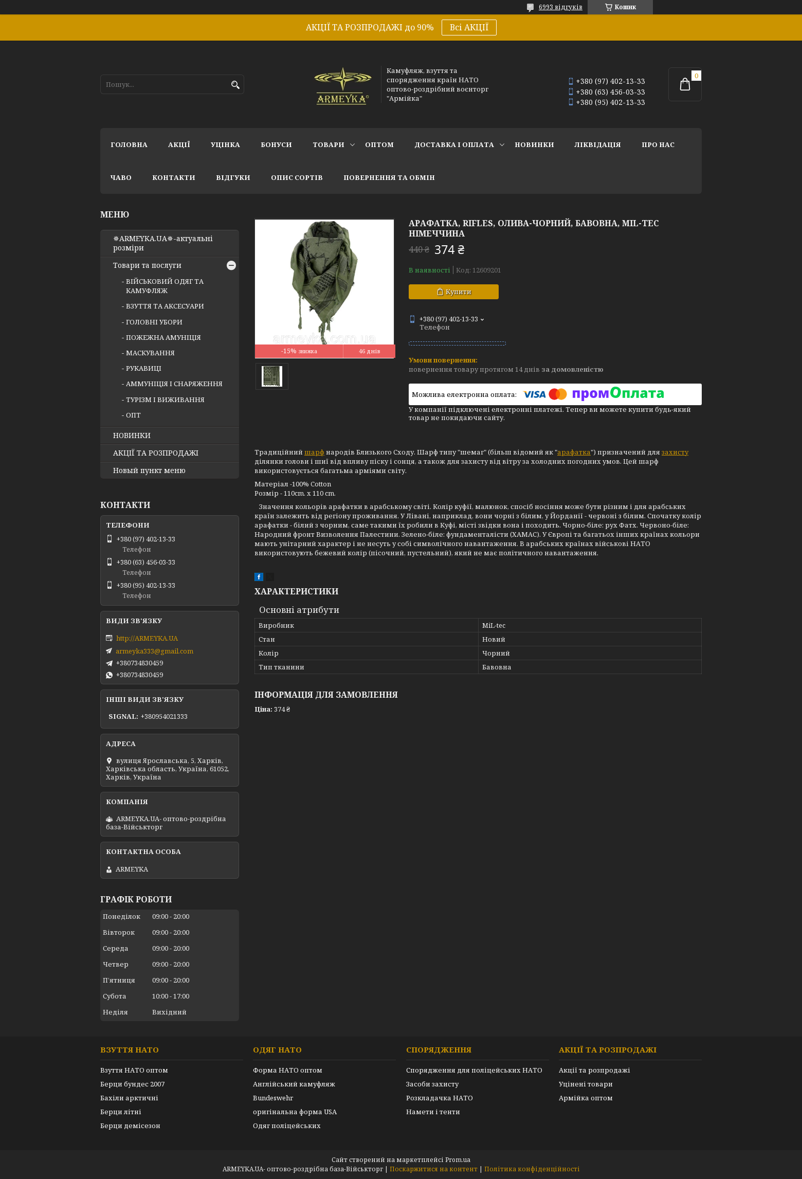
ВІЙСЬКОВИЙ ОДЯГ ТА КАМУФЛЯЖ (165, 286)
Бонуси (276, 144)
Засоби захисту (432, 1084)
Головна (129, 144)
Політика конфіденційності (532, 1169)
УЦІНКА (225, 144)
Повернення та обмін (389, 177)
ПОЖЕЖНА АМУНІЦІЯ (163, 337)
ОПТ (133, 415)
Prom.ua (457, 1159)
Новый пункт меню (149, 470)
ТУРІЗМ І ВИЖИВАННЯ (165, 399)
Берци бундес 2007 (132, 1084)
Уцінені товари (586, 1084)
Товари (328, 144)
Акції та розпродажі (594, 1070)
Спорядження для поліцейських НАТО (474, 1070)
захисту (675, 452)
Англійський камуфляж (294, 1084)
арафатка (574, 452)
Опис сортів (297, 177)
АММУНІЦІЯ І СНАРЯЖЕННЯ (174, 383)
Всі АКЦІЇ (469, 27)
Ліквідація (598, 144)
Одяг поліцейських (287, 1125)
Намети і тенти (433, 1111)
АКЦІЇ (179, 144)
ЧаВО (121, 177)
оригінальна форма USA (295, 1111)
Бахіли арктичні (129, 1097)
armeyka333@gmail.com (154, 651)
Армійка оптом (586, 1097)
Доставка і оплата (454, 144)
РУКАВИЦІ (143, 368)
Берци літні (120, 1111)
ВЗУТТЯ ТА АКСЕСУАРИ (165, 306)
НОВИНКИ (534, 144)
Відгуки (233, 177)
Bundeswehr (273, 1097)
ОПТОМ (379, 144)
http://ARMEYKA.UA (147, 638)
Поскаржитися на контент (434, 1169)
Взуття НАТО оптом (134, 1070)
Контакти (173, 177)
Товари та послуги (147, 265)
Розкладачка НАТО (439, 1097)
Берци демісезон (130, 1125)
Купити (458, 291)
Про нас (658, 144)
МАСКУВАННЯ (150, 352)
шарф (314, 452)
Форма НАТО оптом (287, 1070)
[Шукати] (235, 85)
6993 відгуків (560, 7)
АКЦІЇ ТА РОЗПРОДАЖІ (155, 453)
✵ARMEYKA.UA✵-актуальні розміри (163, 243)
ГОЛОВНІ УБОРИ (154, 322)
